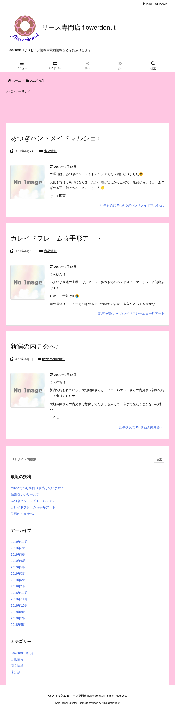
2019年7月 (18, 548)
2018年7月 (18, 618)
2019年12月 (19, 541)
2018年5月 (18, 624)
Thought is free (111, 702)
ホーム (16, 80)
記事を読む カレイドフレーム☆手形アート (131, 313)
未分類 (15, 672)
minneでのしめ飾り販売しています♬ (37, 488)
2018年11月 (19, 599)
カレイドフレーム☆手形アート (56, 238)
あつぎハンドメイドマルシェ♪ (55, 138)
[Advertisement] (87, 106)
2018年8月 (18, 612)
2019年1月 (18, 586)
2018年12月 (19, 593)
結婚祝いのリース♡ (25, 494)
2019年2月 (18, 580)
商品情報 (50, 251)
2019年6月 (18, 554)
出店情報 (50, 151)
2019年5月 (18, 561)
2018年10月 (19, 605)
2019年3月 (18, 573)
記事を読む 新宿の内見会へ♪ (142, 427)
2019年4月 (18, 567)
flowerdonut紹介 (53, 359)
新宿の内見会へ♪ (34, 346)
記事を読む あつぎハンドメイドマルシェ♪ (132, 205)
